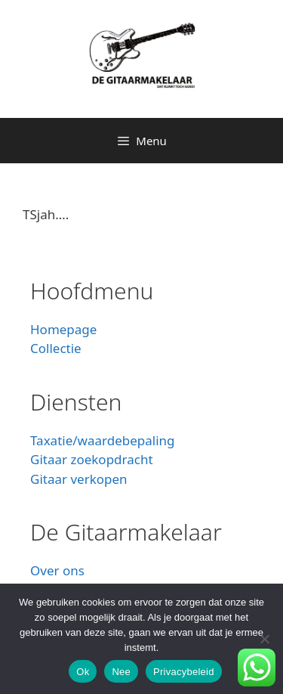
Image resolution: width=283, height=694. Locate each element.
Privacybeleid (183, 671)
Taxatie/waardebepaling (102, 440)
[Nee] (264, 638)
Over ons (57, 570)
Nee (121, 671)
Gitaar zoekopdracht (91, 459)
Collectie (56, 348)
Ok (82, 671)
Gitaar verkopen (79, 479)
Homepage (63, 329)
